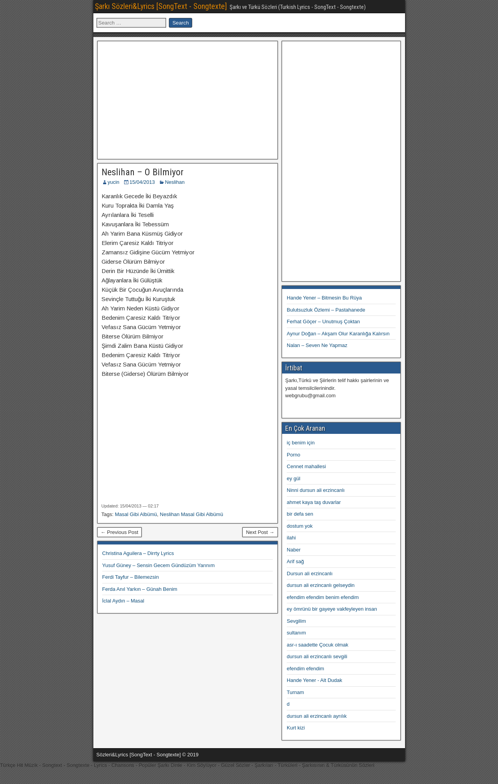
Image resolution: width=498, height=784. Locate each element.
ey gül (293, 478)
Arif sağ (295, 561)
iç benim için (301, 443)
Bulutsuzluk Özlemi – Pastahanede (326, 310)
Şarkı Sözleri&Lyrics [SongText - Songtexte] (161, 6)
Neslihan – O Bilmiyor (143, 172)
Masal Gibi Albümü (136, 514)
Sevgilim (296, 621)
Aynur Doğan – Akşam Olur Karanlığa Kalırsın (338, 334)
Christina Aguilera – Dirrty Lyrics (138, 553)
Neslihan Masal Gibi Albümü (191, 514)
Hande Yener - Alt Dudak (314, 680)
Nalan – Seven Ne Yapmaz (317, 345)
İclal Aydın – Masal (123, 601)
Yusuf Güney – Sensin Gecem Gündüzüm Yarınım (158, 565)
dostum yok (299, 526)
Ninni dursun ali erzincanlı (316, 490)
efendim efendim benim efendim (323, 597)
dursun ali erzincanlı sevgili (317, 656)
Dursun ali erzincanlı (310, 573)
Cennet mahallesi (306, 466)
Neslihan (175, 182)
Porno (293, 455)
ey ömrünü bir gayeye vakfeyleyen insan (332, 609)
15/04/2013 (142, 182)
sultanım (296, 633)
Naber (293, 550)
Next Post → (260, 532)
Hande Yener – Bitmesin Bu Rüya (324, 298)
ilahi (291, 538)
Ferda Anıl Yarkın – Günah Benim (139, 589)
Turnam (295, 692)
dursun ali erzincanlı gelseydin (320, 585)
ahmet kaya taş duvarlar (314, 502)
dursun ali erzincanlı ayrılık (317, 716)
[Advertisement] (187, 98)
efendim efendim (305, 668)
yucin (113, 182)
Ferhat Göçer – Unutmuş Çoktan (323, 321)
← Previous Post (120, 532)
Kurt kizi (296, 728)
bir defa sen (300, 514)
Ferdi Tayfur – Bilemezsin (130, 577)
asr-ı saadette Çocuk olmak (317, 645)
